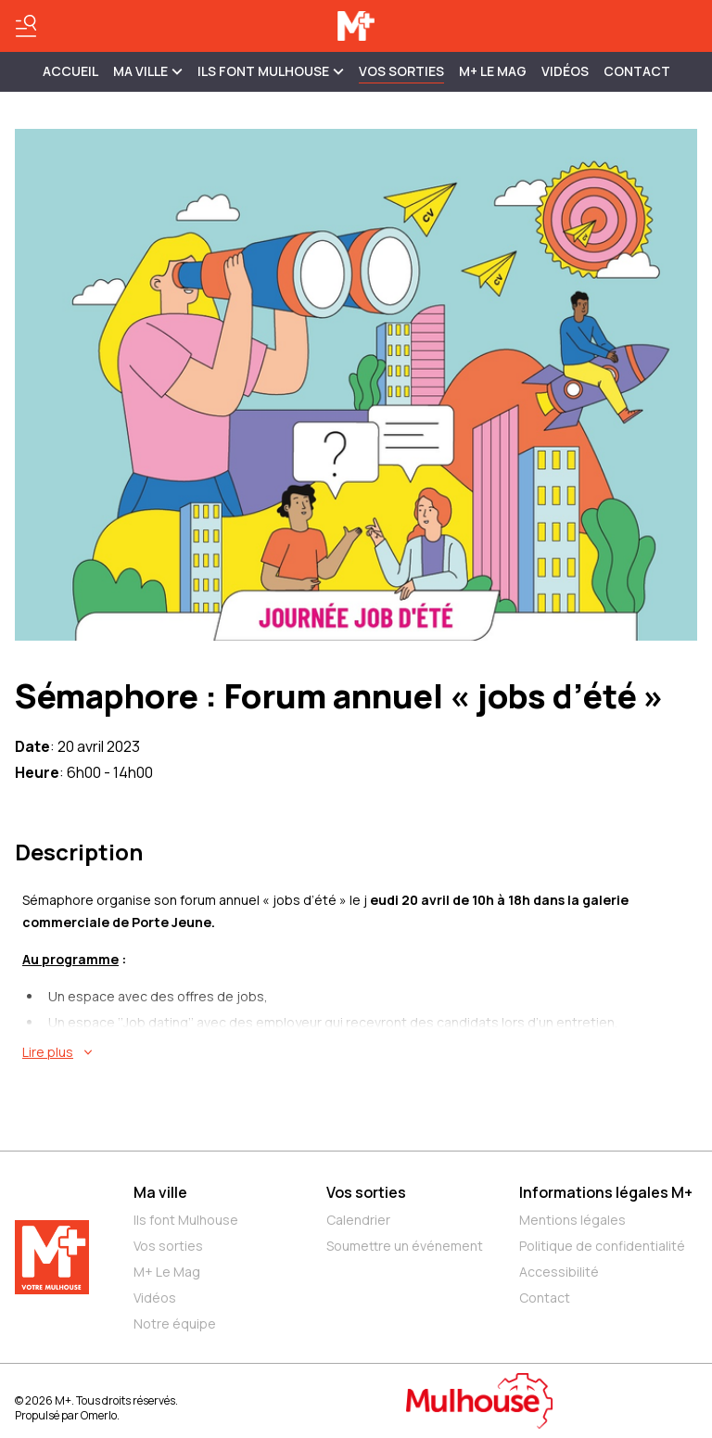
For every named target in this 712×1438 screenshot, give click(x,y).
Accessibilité (559, 1271)
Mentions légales (572, 1219)
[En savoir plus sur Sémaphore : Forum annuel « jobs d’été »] (359, 1052)
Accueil (70, 71)
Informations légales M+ (606, 1192)
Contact (637, 71)
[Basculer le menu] (26, 26)
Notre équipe (175, 1323)
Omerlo (99, 1415)
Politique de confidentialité (602, 1245)
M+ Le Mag (493, 71)
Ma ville (160, 1192)
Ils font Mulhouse (186, 1219)
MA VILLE (148, 71)
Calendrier (358, 1219)
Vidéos (565, 71)
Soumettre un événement (404, 1245)
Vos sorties (401, 71)
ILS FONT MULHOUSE (270, 71)
